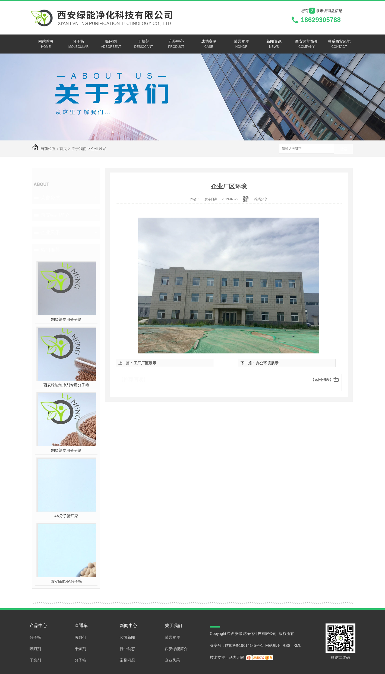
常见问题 (127, 660)
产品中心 (176, 44)
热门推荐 (50, 250)
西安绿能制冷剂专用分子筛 (66, 385)
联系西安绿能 (339, 44)
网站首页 (46, 44)
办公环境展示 (267, 363)
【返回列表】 (322, 379)
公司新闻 (127, 637)
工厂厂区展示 (145, 363)
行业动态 (127, 649)
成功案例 (209, 44)
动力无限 (236, 657)
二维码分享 (259, 199)
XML (297, 645)
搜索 (343, 149)
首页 (63, 148)
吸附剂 (111, 44)
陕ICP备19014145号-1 (244, 645)
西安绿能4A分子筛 (66, 581)
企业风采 (98, 148)
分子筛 (78, 44)
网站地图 (272, 645)
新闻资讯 (274, 44)
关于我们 (79, 148)
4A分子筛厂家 (66, 516)
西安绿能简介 (306, 44)
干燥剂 (143, 44)
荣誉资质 (241, 44)
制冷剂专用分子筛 (66, 319)
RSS (287, 645)
